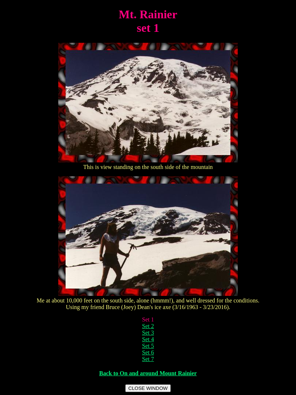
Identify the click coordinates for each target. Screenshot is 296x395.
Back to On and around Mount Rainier (148, 373)
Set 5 (148, 346)
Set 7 (148, 359)
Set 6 (148, 352)
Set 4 (148, 339)
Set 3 (148, 333)
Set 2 (148, 326)
